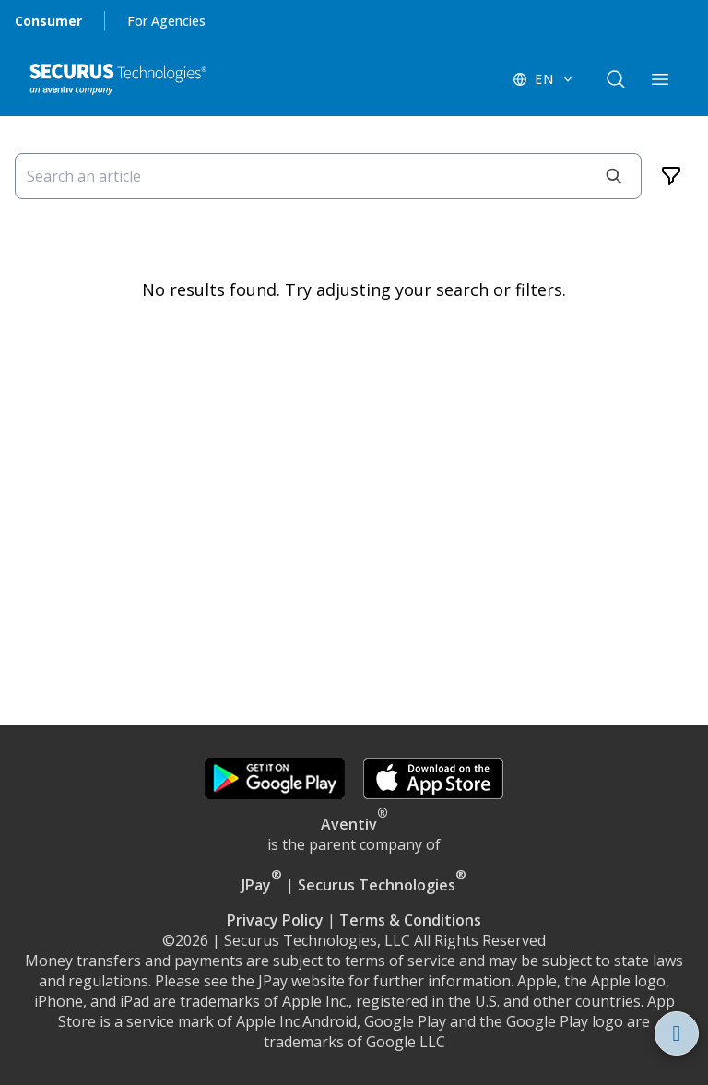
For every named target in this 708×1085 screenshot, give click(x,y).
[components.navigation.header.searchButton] (615, 79)
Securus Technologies (382, 885)
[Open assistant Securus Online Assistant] (677, 1033)
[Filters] (671, 176)
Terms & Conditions (410, 920)
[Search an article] (328, 176)
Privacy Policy (275, 920)
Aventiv (349, 824)
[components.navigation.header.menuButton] (660, 79)
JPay (262, 885)
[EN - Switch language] (544, 79)
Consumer (48, 20)
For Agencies (166, 20)
